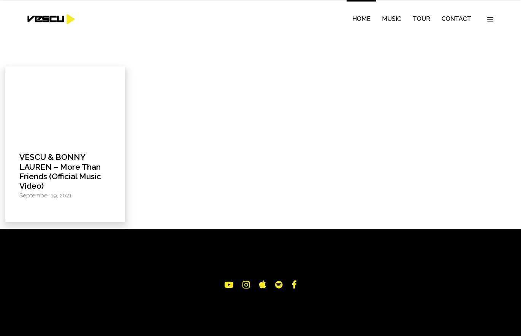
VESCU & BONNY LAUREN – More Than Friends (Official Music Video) (60, 171)
